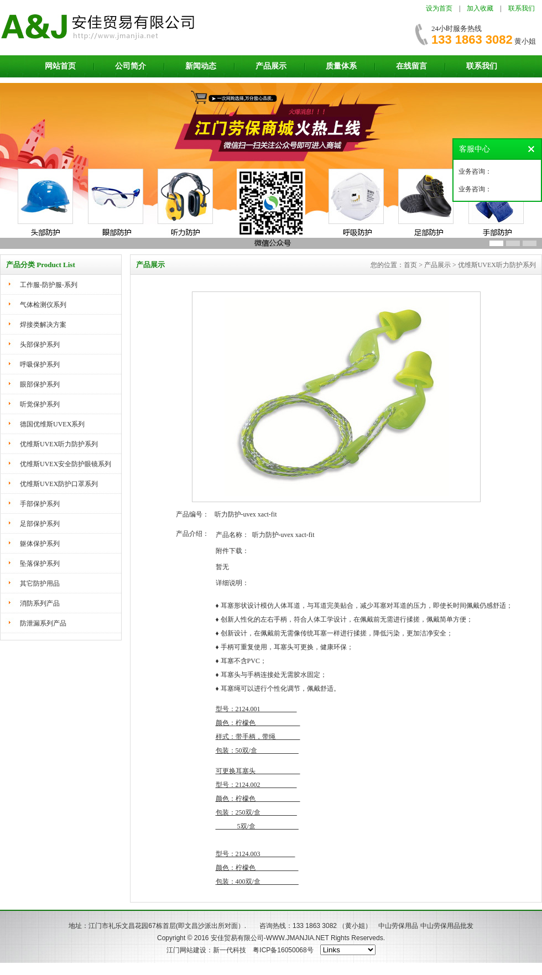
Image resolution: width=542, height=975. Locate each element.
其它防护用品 (40, 583)
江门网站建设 (186, 950)
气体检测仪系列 (43, 305)
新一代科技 (229, 950)
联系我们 (521, 8)
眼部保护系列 (40, 384)
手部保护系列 (40, 504)
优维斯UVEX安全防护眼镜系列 (65, 464)
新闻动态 (200, 66)
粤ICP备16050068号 (283, 950)
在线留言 (411, 66)
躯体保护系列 (40, 544)
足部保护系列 (40, 524)
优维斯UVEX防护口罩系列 (59, 484)
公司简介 (130, 66)
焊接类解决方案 (43, 325)
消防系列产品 (40, 603)
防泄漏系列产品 (43, 623)
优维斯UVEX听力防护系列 (59, 444)
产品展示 (271, 66)
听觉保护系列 (40, 404)
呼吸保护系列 (40, 364)
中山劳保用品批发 (446, 926)
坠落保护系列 (40, 563)
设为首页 (439, 8)
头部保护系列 (40, 344)
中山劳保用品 (398, 926)
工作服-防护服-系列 (48, 285)
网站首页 (60, 66)
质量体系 (341, 66)
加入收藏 (480, 8)
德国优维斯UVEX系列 (52, 424)
